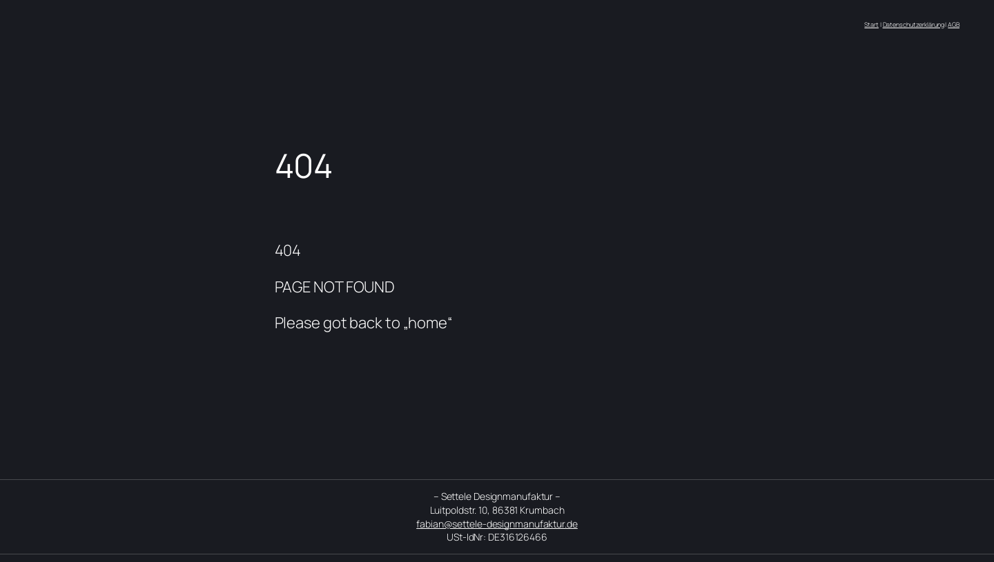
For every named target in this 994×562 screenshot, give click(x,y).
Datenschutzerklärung (913, 24)
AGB (953, 24)
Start (871, 24)
